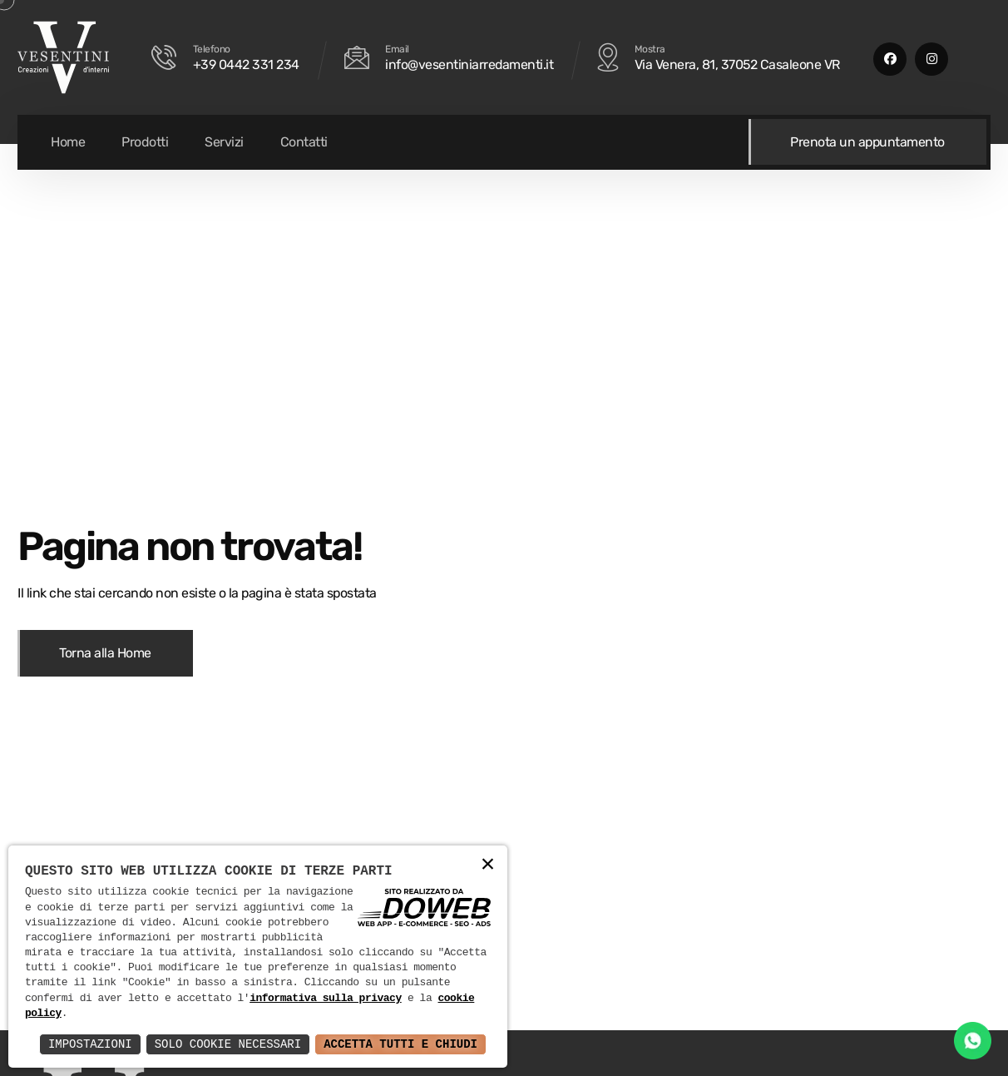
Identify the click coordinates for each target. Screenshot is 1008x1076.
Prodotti (144, 142)
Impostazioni (90, 1044)
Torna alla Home (105, 653)
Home (68, 142)
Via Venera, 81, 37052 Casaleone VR (737, 64)
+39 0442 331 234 (246, 64)
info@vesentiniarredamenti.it (469, 64)
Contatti (304, 142)
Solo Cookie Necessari (228, 1044)
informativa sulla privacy (326, 998)
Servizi (224, 142)
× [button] (488, 865)
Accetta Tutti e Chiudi (400, 1044)
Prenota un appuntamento (868, 142)
